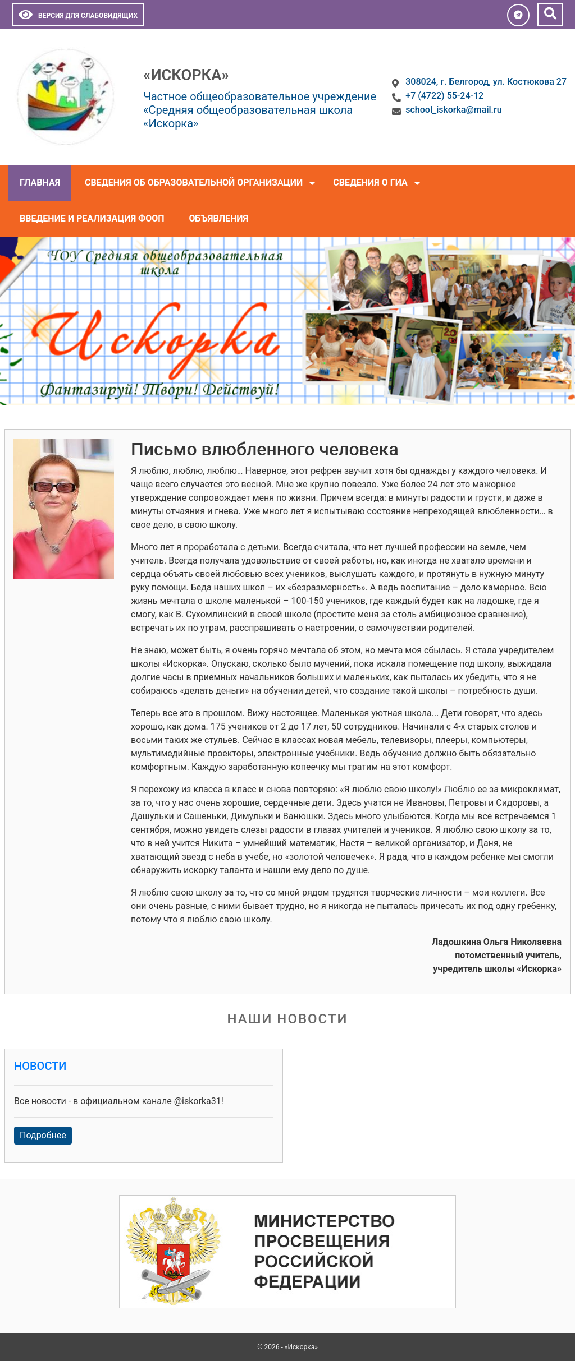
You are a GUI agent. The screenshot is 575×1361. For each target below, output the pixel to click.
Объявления (218, 218)
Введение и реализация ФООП (92, 218)
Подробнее (43, 1135)
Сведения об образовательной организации (194, 182)
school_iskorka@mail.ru (453, 109)
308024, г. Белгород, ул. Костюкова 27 (486, 81)
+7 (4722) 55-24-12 (444, 95)
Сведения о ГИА (370, 182)
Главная (40, 182)
